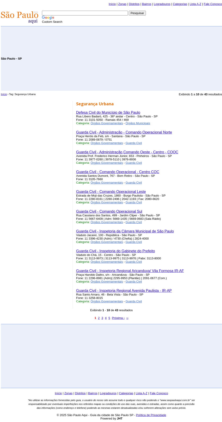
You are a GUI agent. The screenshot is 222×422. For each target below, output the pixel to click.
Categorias (180, 4)
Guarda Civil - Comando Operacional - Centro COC (117, 172)
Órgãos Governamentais (107, 123)
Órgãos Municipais (138, 123)
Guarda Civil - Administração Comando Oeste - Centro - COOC (127, 152)
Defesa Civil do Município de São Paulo (108, 112)
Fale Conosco (213, 4)
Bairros (146, 4)
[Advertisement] (168, 58)
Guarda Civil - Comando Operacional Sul (109, 211)
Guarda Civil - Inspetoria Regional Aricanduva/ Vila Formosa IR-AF (130, 271)
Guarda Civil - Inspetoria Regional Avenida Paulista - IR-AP (124, 291)
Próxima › (118, 318)
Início (112, 4)
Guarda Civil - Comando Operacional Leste (111, 192)
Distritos (134, 4)
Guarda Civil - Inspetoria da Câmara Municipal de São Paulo (125, 231)
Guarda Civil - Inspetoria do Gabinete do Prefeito (115, 251)
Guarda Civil (134, 143)
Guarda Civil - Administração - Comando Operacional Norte (124, 132)
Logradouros (162, 4)
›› (127, 318)
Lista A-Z (195, 4)
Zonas (122, 4)
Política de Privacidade (151, 415)
